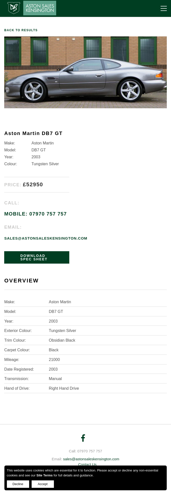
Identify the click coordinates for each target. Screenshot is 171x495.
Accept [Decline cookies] (43, 484)
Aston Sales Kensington (30, 8)
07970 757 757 (89, 451)
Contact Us (87, 464)
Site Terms (44, 475)
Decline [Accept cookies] (18, 484)
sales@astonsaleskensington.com (45, 238)
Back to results (21, 30)
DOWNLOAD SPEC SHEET (34, 257)
